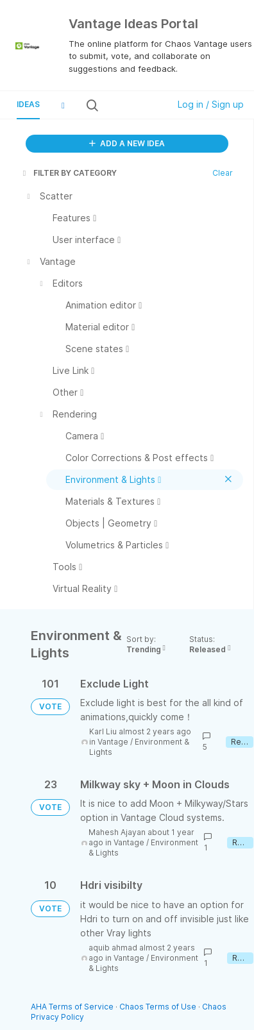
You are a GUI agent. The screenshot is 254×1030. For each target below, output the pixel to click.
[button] (62, 105)
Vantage (112, 742)
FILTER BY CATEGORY (69, 173)
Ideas (28, 104)
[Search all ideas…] (132, 105)
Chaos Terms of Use (157, 1006)
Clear (222, 173)
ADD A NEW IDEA (127, 143)
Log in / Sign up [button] (211, 104)
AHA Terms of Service (73, 1006)
